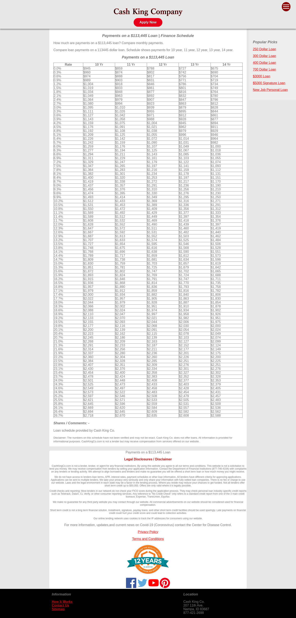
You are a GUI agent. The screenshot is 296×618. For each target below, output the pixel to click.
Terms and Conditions (148, 539)
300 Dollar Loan (264, 56)
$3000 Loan (261, 76)
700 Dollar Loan (264, 69)
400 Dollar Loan (264, 62)
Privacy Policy (148, 532)
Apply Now (148, 22)
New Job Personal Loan (270, 90)
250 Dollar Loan (264, 49)
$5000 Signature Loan (269, 83)
